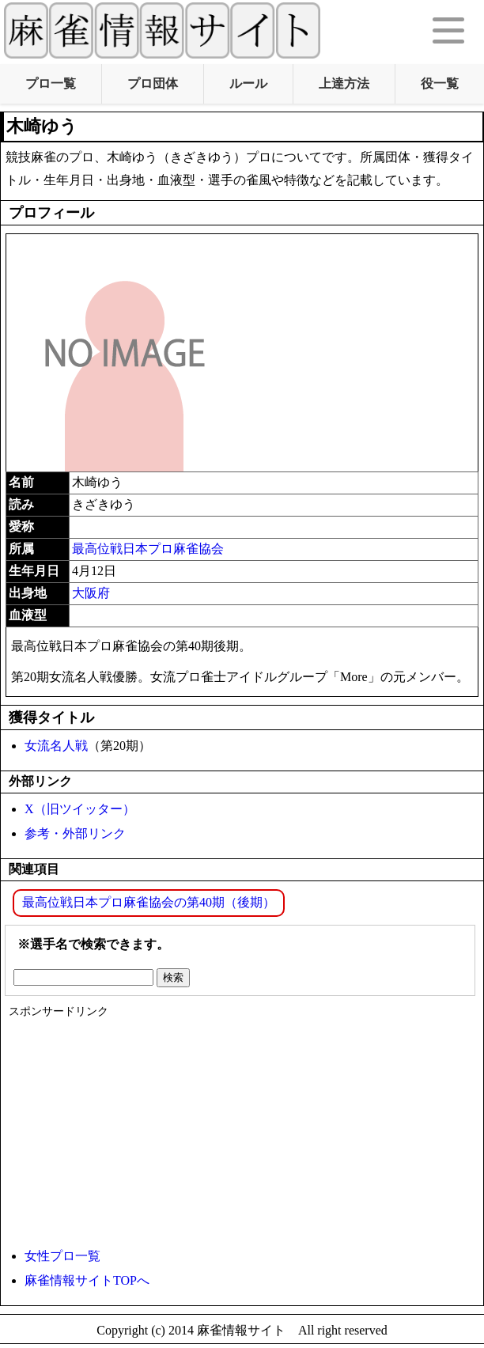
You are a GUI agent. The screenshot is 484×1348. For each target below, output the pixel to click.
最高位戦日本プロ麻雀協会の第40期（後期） (148, 902)
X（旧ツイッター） (80, 809)
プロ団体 (152, 83)
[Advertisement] (238, 1129)
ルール (248, 83)
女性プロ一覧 (62, 1256)
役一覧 (440, 83)
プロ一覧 (50, 83)
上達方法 (344, 83)
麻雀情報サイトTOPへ (87, 1280)
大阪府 (91, 593)
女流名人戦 (56, 745)
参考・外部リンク (75, 833)
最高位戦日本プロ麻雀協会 (148, 548)
